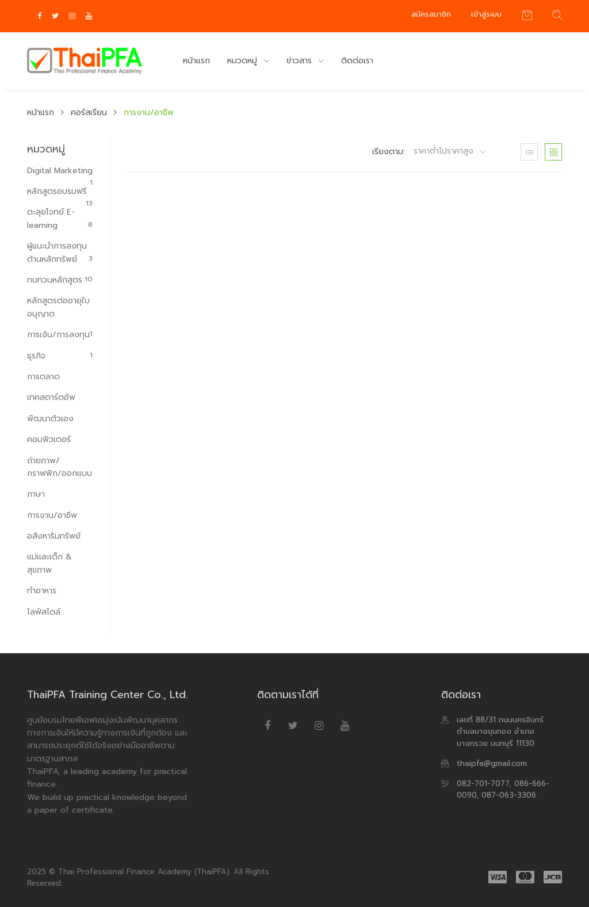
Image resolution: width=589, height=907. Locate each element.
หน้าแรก (196, 61)
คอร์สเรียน (89, 112)
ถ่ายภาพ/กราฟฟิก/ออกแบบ (59, 467)
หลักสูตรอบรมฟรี (60, 191)
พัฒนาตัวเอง (50, 419)
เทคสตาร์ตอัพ (51, 397)
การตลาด (43, 377)
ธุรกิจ (60, 356)
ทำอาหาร (41, 591)
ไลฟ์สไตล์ (43, 612)
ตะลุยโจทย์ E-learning (60, 218)
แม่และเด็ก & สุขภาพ (49, 563)
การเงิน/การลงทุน (60, 335)
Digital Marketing (60, 171)
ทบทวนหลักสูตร (60, 280)
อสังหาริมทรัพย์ (54, 536)
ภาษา (36, 494)
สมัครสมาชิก (431, 14)
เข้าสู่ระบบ (486, 14)
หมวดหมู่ (243, 61)
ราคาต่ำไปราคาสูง (445, 151)
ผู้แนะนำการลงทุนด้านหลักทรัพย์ (60, 252)
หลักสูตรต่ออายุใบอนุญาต (58, 307)
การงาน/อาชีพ (52, 515)
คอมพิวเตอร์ (49, 439)
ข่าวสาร (300, 61)
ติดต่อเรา (357, 61)
